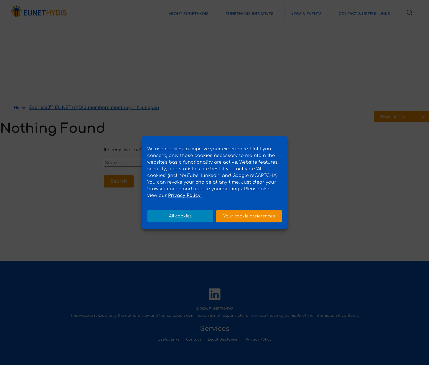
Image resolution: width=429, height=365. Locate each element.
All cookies (180, 216)
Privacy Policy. (185, 195)
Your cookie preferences (249, 216)
